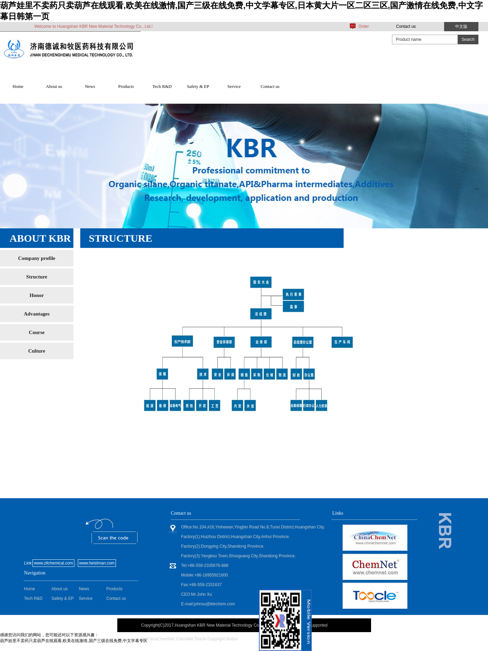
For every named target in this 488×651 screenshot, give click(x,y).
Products (126, 86)
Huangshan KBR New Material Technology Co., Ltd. (222, 625)
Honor (36, 295)
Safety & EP (198, 86)
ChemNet (184, 639)
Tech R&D (162, 86)
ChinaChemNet (161, 639)
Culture (36, 351)
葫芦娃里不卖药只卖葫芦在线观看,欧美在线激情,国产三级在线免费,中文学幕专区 (73, 640)
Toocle (200, 639)
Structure (36, 276)
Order (363, 26)
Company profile (36, 258)
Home (18, 86)
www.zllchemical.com (53, 563)
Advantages (36, 314)
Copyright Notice (222, 639)
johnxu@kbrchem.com (214, 604)
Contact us (406, 26)
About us (54, 86)
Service (234, 86)
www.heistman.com (97, 563)
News (90, 86)
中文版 (461, 26)
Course (37, 332)
